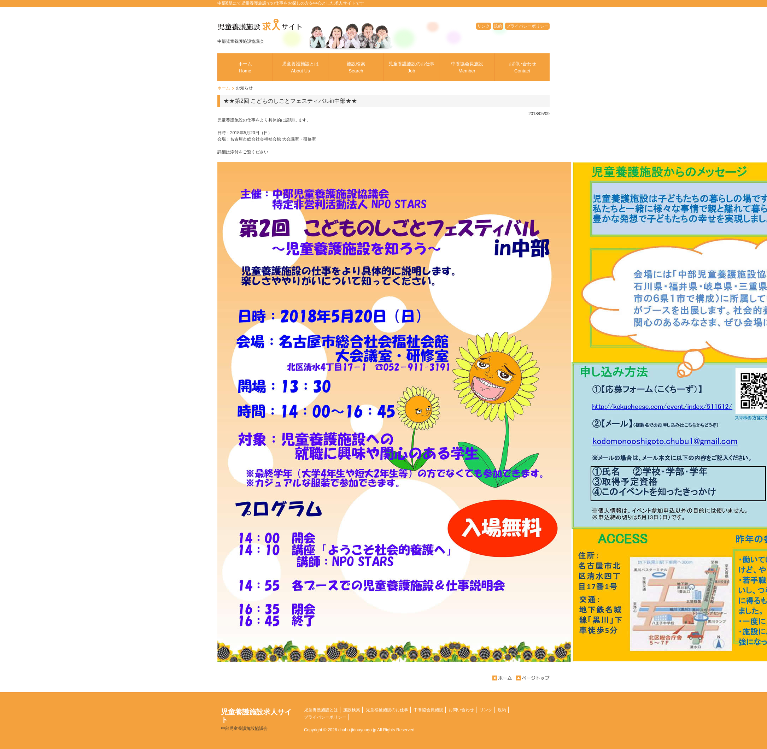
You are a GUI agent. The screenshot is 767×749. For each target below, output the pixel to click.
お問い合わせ (522, 67)
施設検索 (356, 67)
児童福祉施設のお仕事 (387, 709)
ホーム (245, 67)
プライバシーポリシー (527, 26)
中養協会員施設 (467, 67)
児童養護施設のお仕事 (411, 67)
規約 (498, 26)
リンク (483, 26)
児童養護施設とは (300, 67)
